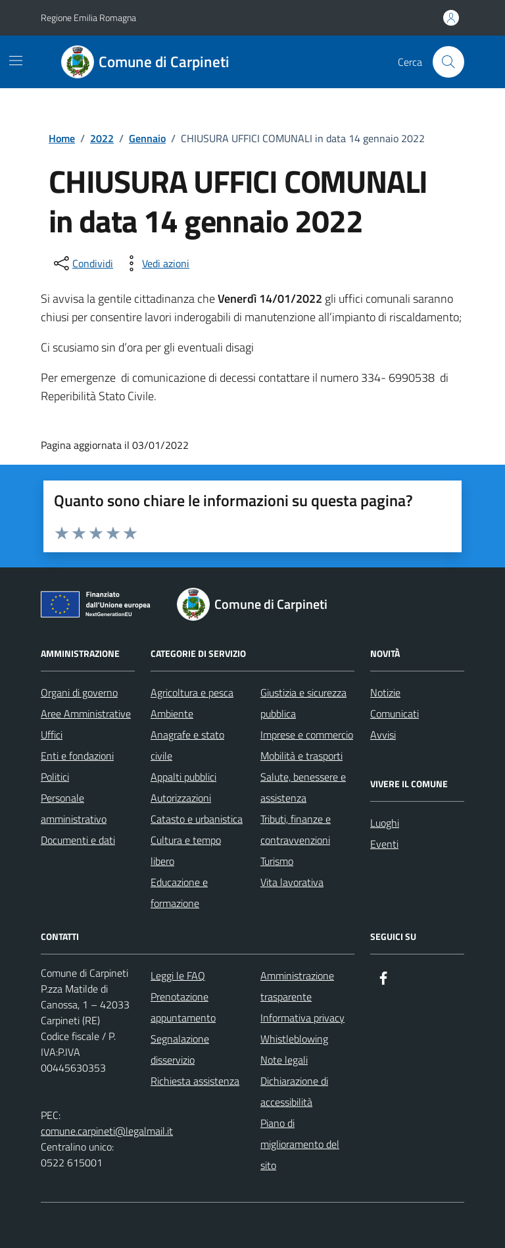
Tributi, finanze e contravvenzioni (295, 829)
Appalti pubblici (183, 777)
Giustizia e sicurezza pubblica (303, 703)
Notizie (385, 692)
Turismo (276, 861)
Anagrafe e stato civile (187, 745)
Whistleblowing (294, 1039)
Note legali (284, 1060)
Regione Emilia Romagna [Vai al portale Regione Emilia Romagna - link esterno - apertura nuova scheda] (88, 17)
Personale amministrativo (74, 808)
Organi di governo (79, 692)
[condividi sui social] (82, 263)
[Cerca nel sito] (448, 62)
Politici (55, 777)
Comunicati (394, 713)
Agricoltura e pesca (192, 692)
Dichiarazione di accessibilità (294, 1091)
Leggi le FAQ (178, 975)
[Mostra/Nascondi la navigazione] (16, 60)
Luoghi (384, 823)
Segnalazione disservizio (180, 1049)
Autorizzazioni (181, 798)
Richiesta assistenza (195, 1081)
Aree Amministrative (86, 713)
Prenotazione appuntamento (183, 1007)
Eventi (384, 844)
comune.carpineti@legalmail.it (107, 1131)
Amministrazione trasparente (297, 986)
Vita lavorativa (292, 882)
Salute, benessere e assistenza (303, 787)
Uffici (51, 734)
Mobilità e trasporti (301, 756)
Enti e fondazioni (77, 756)
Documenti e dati (78, 840)
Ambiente (172, 713)
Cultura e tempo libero (186, 850)
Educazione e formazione (179, 892)
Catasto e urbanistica (197, 819)
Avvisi (383, 734)
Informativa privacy (302, 1018)
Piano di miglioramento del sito (299, 1144)
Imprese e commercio (306, 734)
